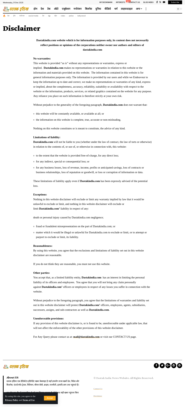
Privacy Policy (11, 400)
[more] (146, 8)
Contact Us (98, 389)
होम (14, 16)
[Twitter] (160, 2)
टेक (43, 16)
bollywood (81, 16)
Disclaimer (98, 396)
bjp (49, 16)
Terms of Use (29, 400)
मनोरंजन (22, 16)
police (71, 16)
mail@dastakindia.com (86, 336)
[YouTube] (164, 2)
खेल (55, 16)
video (63, 16)
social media (33, 16)
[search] (172, 9)
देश (8, 16)
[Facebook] (157, 2)
